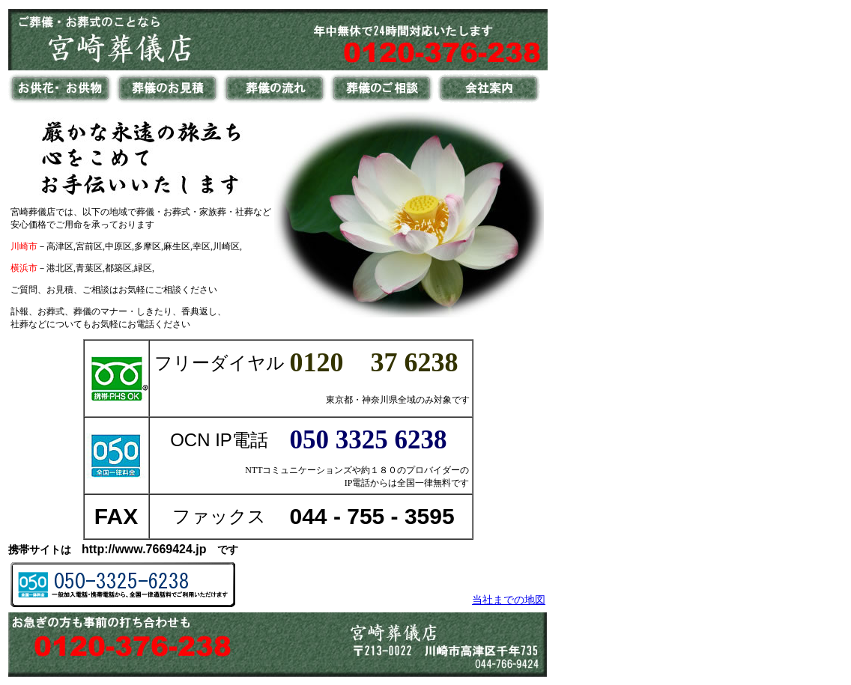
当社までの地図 (508, 600)
